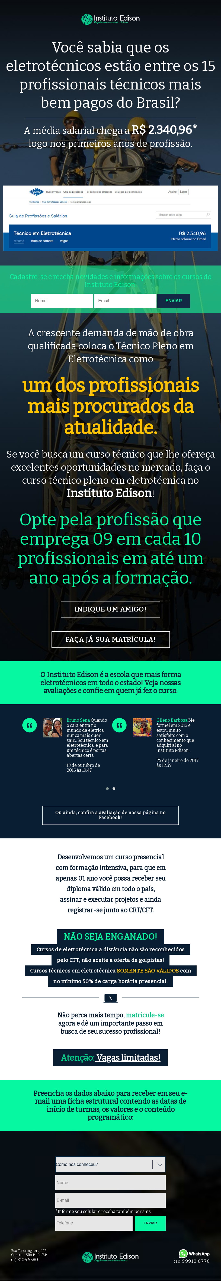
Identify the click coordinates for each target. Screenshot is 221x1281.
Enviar (173, 300)
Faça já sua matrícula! (110, 639)
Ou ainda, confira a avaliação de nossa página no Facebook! (110, 816)
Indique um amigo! (110, 609)
